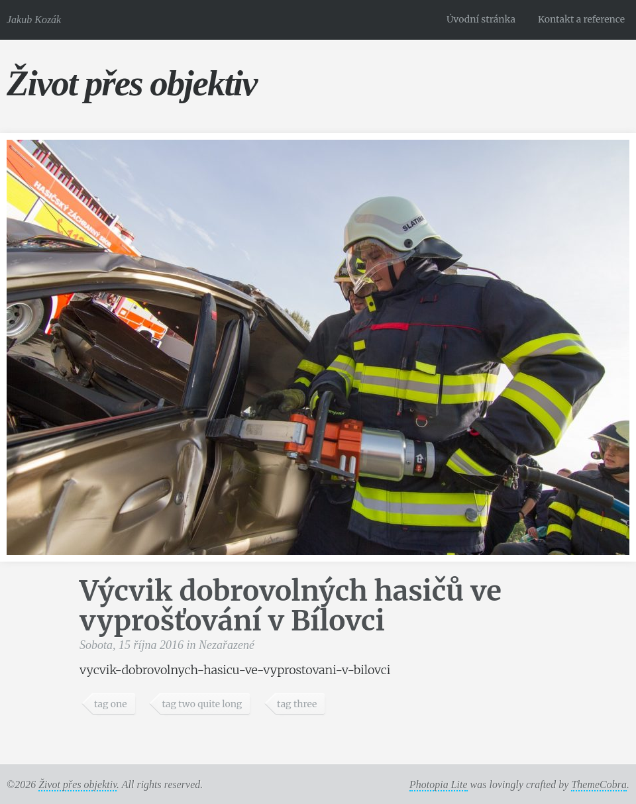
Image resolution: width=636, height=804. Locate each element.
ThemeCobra (599, 784)
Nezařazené (226, 645)
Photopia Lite (438, 784)
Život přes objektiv (131, 83)
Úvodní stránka (481, 19)
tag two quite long (202, 704)
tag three (297, 704)
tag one (110, 704)
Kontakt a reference (581, 19)
